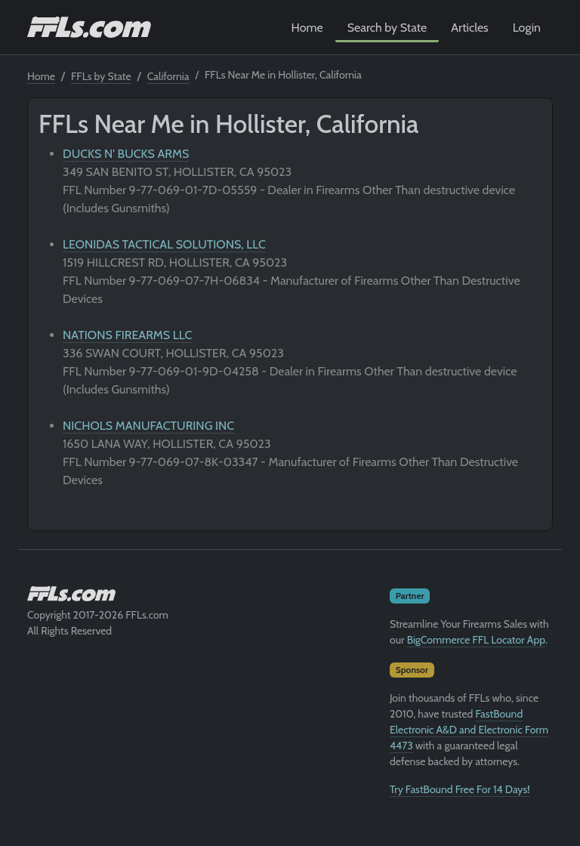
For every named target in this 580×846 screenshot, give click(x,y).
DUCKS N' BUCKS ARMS (126, 154)
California (168, 76)
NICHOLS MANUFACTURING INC (148, 425)
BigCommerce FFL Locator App (476, 640)
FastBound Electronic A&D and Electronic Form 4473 (469, 729)
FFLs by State (101, 76)
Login (527, 27)
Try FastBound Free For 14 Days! (460, 789)
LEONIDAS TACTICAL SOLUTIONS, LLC (164, 244)
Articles (469, 27)
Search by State (387, 27)
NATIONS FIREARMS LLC (127, 335)
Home (307, 27)
